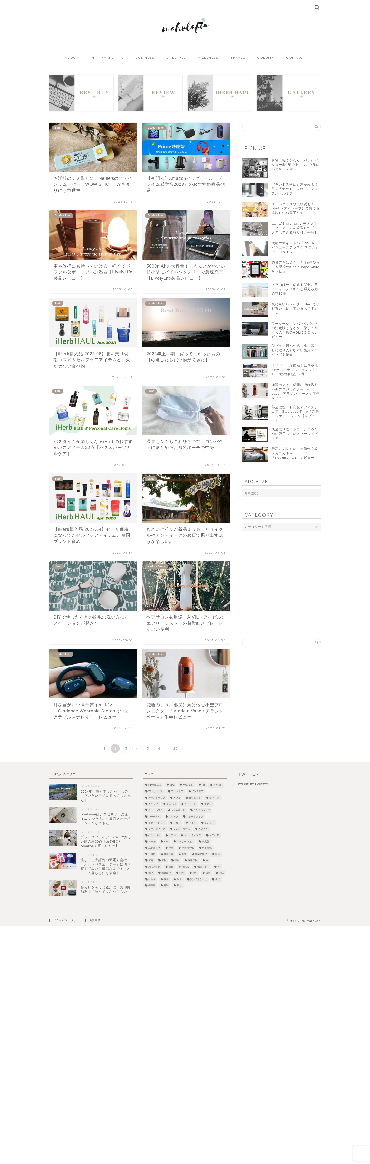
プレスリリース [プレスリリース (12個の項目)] (181, 829)
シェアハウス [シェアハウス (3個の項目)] (155, 810)
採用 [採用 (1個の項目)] (177, 860)
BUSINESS (145, 57)
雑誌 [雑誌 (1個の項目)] (166, 885)
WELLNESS (208, 57)
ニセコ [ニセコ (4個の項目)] (176, 822)
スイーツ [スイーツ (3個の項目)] (173, 816)
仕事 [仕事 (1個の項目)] (171, 848)
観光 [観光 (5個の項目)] (179, 879)
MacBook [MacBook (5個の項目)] (188, 785)
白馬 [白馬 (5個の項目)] (208, 873)
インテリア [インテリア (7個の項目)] (198, 791)
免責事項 (95, 920)
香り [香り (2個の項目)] (179, 885)
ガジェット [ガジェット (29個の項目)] (195, 797)
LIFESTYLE (176, 57)
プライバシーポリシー (67, 920)
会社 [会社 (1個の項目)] (184, 854)
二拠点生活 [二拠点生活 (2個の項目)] (154, 848)
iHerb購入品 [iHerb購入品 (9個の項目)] (154, 785)
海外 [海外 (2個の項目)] (150, 873)
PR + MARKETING (107, 57)
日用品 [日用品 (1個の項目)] (185, 866)
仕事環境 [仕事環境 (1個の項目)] (207, 848)
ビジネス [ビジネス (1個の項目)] (209, 822)
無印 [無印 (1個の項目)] (195, 873)
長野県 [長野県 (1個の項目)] (152, 885)
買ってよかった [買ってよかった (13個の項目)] (198, 879)
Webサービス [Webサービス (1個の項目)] (155, 791)
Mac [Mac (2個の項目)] (172, 785)
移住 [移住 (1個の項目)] (166, 879)
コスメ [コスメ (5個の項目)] (208, 804)
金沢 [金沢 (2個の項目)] (217, 879)
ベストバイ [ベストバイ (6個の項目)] (154, 835)
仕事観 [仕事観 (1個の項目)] (152, 854)
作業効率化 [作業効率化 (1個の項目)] (201, 854)
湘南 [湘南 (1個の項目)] (181, 873)
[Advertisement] (281, 572)
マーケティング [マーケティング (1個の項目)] (192, 835)
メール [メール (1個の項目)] (152, 841)
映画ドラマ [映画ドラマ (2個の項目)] (203, 866)
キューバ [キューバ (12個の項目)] (171, 804)
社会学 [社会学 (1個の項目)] (152, 879)
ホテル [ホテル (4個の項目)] (172, 835)
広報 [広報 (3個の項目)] (163, 860)
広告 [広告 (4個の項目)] (150, 860)
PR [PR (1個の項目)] (203, 785)
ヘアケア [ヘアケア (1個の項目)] (203, 829)
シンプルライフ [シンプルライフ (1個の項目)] (202, 810)
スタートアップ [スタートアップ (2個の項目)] (194, 816)
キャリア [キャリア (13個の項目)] (153, 804)
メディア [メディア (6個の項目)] (214, 835)
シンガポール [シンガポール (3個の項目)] (178, 810)
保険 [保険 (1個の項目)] (217, 854)
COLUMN (265, 57)
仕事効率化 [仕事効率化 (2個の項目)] (188, 848)
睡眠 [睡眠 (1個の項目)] (221, 873)
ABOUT (72, 57)
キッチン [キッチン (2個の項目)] (214, 797)
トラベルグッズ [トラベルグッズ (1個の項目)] (156, 822)
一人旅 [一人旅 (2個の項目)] (205, 841)
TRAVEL (237, 57)
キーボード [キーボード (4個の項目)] (190, 804)
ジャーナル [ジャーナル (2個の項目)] (154, 816)
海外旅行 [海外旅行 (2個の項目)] (166, 873)
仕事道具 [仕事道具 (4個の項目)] (168, 854)
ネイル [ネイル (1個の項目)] (192, 822)
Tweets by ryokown (253, 783)
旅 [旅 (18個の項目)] (207, 860)
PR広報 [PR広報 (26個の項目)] (217, 785)
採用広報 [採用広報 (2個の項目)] (192, 860)
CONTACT (296, 57)
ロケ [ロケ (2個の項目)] (166, 841)
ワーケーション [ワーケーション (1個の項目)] (185, 841)
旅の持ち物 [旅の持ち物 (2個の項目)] (154, 866)
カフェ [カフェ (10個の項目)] (176, 797)
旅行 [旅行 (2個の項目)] (171, 866)
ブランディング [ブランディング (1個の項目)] (156, 829)
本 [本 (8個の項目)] (219, 866)
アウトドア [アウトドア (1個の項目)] (177, 791)
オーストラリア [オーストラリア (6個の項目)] (156, 797)
